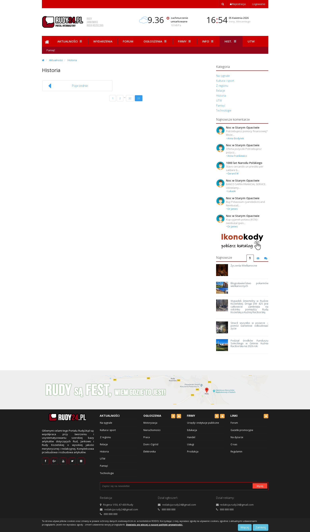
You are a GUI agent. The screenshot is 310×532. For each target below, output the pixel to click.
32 (129, 98)
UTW (219, 100)
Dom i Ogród (150, 444)
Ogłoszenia (156, 41)
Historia (72, 60)
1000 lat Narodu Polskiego (244, 163)
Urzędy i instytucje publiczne (203, 422)
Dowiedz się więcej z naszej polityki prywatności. (154, 524)
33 (138, 98)
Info (208, 41)
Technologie (223, 110)
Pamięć (50, 50)
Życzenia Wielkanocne (244, 265)
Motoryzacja (150, 422)
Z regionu (222, 86)
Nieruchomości (151, 430)
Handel (191, 437)
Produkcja (192, 451)
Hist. (231, 41)
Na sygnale (223, 76)
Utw (251, 41)
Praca (146, 437)
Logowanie (258, 4)
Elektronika (149, 451)
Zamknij (260, 527)
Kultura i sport (225, 81)
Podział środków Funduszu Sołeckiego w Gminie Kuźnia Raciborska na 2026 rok (249, 343)
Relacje (220, 90)
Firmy (185, 41)
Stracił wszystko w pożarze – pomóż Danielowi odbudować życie (249, 325)
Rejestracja (238, 4)
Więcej (244, 527)
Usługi (190, 444)
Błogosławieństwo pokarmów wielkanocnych (249, 284)
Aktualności (70, 41)
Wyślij (260, 486)
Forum (128, 41)
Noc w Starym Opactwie (242, 127)
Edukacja (192, 430)
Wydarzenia (102, 41)
